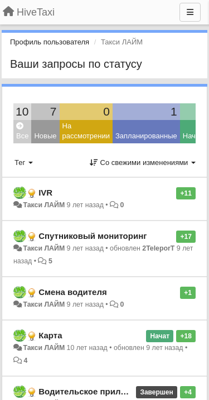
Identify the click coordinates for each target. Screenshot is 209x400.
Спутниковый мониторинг (92, 236)
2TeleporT (158, 248)
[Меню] (190, 12)
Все (22, 131)
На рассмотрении (86, 131)
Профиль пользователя (49, 42)
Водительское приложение (94, 391)
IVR (45, 192)
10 (22, 111)
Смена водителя (72, 292)
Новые (45, 136)
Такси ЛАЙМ (44, 205)
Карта (50, 335)
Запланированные (146, 136)
